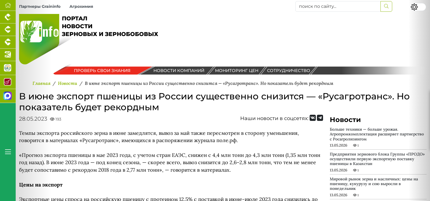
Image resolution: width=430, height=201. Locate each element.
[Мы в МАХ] (8, 96)
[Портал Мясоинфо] (8, 82)
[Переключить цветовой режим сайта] (418, 7)
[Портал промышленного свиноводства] (8, 29)
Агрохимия (81, 6)
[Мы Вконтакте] (313, 118)
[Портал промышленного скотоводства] (8, 42)
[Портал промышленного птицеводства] (8, 17)
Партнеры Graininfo (39, 6)
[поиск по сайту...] (338, 6)
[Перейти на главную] (8, 5)
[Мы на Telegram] (320, 118)
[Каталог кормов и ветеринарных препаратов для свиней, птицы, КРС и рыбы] (8, 68)
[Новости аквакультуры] (8, 55)
